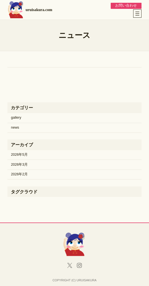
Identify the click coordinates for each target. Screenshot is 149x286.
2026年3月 (19, 165)
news (15, 127)
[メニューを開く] (137, 13)
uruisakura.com (39, 9)
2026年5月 (19, 155)
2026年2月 (19, 174)
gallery (16, 117)
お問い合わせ (126, 5)
